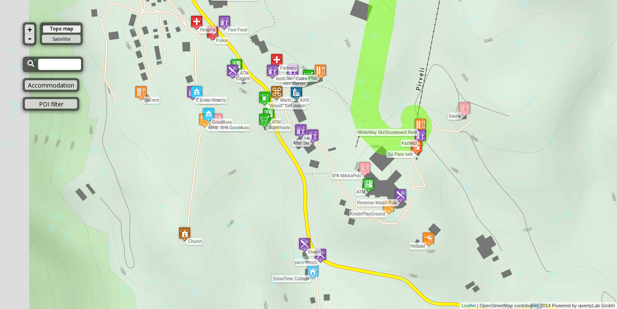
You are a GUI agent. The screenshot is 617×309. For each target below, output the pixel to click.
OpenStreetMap (496, 305)
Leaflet (468, 305)
